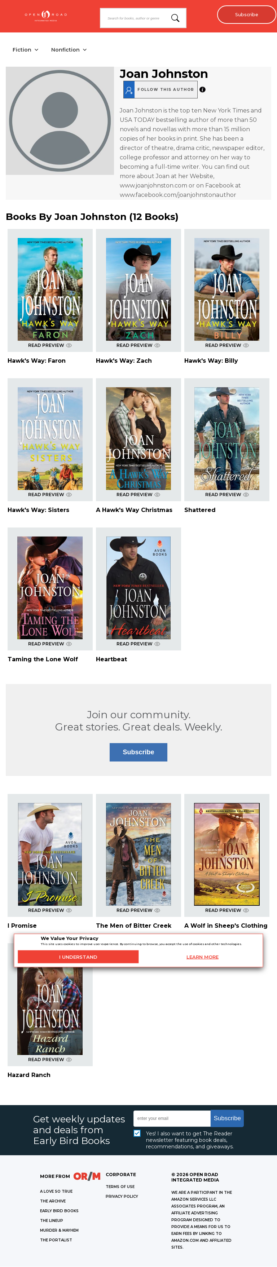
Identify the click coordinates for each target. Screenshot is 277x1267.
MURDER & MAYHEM (59, 1230)
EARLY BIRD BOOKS (59, 1211)
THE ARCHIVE (53, 1201)
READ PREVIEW (50, 345)
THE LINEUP (51, 1221)
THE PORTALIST (56, 1240)
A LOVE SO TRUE (56, 1191)
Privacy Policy (122, 1197)
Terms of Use (120, 1187)
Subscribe (244, 14)
